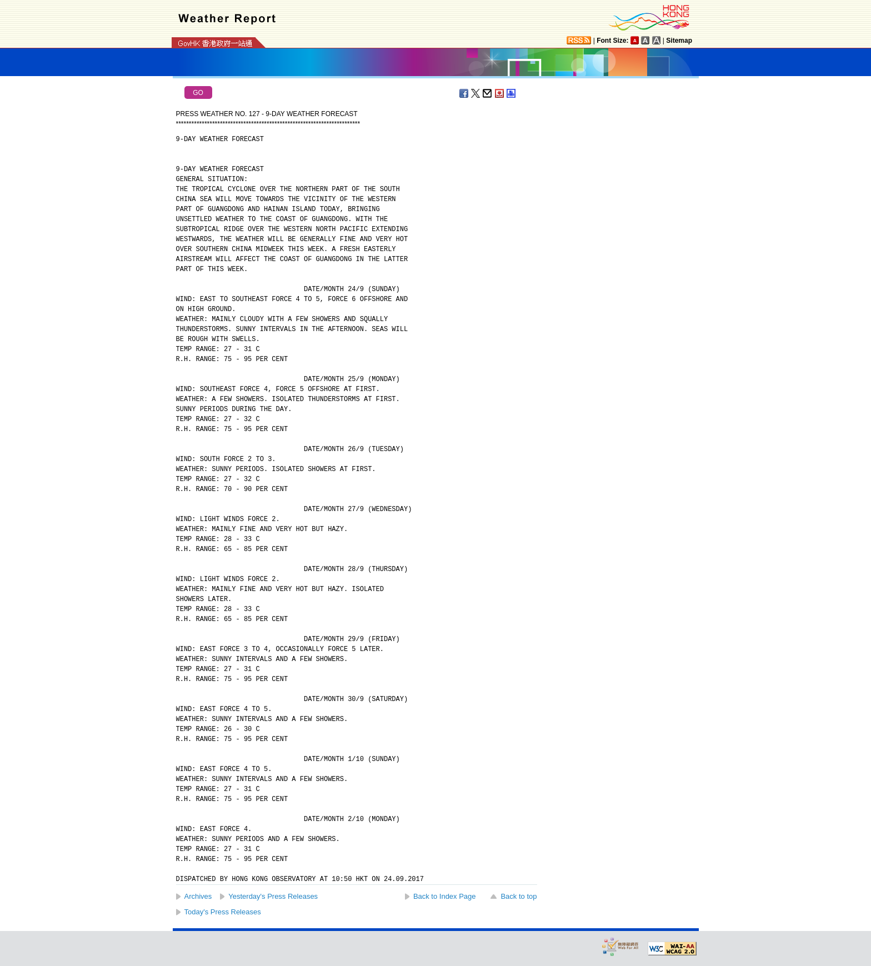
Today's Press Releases (222, 912)
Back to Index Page (444, 896)
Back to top (518, 896)
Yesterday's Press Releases (273, 896)
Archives (198, 896)
